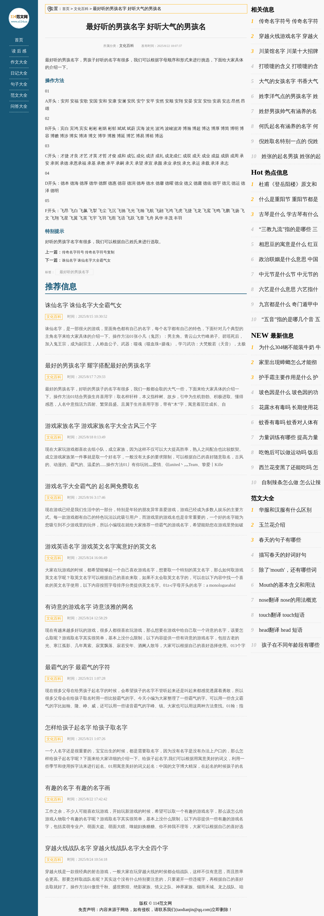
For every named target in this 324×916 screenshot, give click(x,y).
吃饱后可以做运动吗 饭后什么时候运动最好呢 (284, 452)
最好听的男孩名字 (74, 272)
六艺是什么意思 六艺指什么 (284, 289)
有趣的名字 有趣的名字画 (77, 788)
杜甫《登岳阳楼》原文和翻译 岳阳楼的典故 (284, 184)
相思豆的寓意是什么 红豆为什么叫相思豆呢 (284, 244)
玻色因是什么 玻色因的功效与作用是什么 (284, 392)
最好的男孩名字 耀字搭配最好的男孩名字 (98, 365)
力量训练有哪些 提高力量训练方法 (284, 437)
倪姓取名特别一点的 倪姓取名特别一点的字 (284, 141)
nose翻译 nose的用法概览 (283, 600)
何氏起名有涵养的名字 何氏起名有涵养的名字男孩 (284, 126)
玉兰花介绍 (268, 525)
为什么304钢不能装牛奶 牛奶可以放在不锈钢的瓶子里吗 (286, 347)
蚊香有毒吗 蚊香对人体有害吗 (284, 422)
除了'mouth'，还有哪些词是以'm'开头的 (283, 570)
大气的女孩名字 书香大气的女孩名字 (284, 81)
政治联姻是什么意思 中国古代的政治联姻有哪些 (284, 259)
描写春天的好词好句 (278, 555)
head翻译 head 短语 (277, 630)
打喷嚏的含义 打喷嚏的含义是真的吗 (284, 66)
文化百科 (81, 9)
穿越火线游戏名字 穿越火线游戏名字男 (284, 36)
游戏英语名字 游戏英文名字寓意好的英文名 (101, 546)
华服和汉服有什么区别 (281, 510)
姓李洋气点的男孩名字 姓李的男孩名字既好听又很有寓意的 (285, 96)
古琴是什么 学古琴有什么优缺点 (284, 214)
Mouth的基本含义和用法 (283, 585)
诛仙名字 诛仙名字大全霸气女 (86, 260)
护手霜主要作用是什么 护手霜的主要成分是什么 (284, 377)
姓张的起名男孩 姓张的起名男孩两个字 (286, 156)
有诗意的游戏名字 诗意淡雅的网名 (89, 607)
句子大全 (19, 84)
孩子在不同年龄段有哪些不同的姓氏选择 (285, 645)
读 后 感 (19, 51)
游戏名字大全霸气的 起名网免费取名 (92, 486)
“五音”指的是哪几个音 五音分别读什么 (285, 319)
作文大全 (19, 62)
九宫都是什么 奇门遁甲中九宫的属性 (284, 304)
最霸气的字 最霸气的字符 (77, 667)
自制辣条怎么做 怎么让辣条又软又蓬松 (286, 482)
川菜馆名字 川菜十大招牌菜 (284, 51)
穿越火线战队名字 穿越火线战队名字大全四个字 (106, 848)
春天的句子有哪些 (276, 540)
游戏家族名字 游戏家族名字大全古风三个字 (101, 426)
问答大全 (19, 106)
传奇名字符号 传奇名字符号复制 (88, 252)
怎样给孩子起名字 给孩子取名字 (86, 727)
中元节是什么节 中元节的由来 (284, 274)
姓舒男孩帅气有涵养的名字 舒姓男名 (284, 111)
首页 (19, 40)
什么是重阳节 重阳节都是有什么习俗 (284, 199)
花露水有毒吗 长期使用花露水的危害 (284, 407)
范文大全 (19, 95)
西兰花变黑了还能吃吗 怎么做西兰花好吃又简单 (284, 467)
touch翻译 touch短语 (278, 615)
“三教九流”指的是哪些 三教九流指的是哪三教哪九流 (284, 229)
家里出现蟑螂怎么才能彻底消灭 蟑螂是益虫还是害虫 (284, 362)
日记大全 (19, 73)
